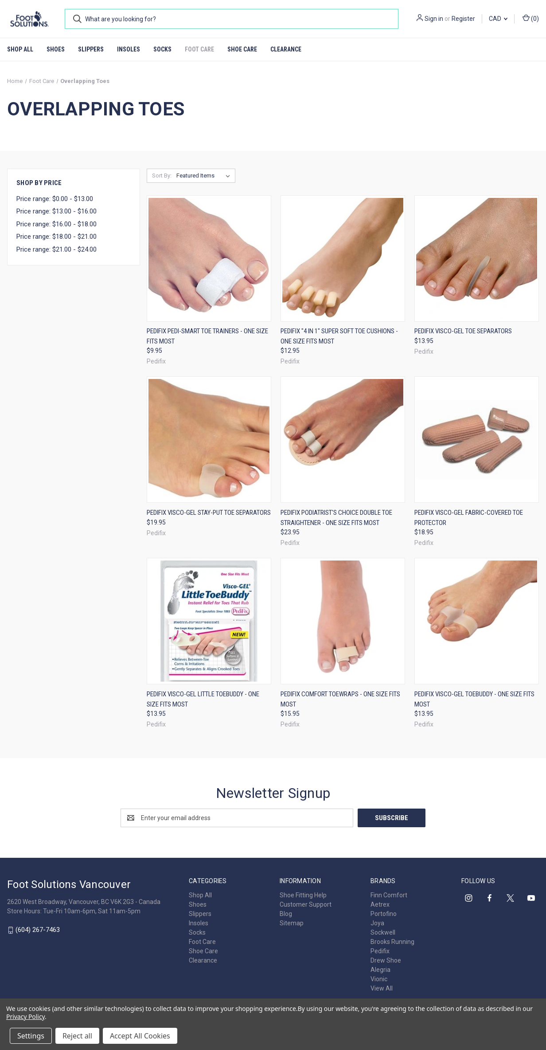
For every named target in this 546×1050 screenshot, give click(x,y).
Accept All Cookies (140, 1036)
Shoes (56, 49)
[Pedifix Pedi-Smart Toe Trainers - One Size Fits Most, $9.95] (208, 258)
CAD (498, 18)
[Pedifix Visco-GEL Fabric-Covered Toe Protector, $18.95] (476, 439)
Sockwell (382, 932)
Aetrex (380, 904)
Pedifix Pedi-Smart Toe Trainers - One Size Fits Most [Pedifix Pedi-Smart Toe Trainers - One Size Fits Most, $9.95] (207, 336)
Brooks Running (392, 941)
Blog (286, 913)
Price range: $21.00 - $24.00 (56, 249)
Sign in (434, 18)
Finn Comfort (388, 895)
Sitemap (292, 923)
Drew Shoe (385, 960)
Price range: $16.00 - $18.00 (56, 224)
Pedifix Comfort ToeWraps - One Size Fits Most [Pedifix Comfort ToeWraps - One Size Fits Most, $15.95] (340, 699)
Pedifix (380, 951)
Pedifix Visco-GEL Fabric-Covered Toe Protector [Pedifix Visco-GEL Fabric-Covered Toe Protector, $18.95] (468, 518)
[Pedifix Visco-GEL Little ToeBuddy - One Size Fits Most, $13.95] (208, 621)
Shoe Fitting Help (303, 895)
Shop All (20, 49)
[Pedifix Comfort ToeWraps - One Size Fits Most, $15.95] (342, 621)
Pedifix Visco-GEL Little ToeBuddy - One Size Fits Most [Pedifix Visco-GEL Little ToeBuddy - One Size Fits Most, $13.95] (203, 699)
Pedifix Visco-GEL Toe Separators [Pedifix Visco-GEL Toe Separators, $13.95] (463, 331)
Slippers (91, 49)
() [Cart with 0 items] (531, 18)
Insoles (128, 49)
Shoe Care (242, 49)
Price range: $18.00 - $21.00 (56, 237)
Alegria (380, 969)
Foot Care (199, 49)
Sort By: (162, 175)
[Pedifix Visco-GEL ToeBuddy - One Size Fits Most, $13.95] (476, 621)
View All (381, 988)
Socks (162, 49)
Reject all (77, 1036)
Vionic (378, 979)
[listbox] (205, 175)
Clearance (285, 49)
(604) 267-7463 (38, 930)
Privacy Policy (25, 1016)
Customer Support (306, 904)
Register (463, 18)
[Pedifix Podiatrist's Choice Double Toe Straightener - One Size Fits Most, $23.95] (342, 439)
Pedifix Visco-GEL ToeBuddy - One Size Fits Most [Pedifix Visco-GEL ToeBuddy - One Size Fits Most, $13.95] (474, 699)
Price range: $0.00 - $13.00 (54, 199)
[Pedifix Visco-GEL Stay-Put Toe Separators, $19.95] (208, 439)
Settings (30, 1036)
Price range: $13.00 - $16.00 (56, 211)
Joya (377, 923)
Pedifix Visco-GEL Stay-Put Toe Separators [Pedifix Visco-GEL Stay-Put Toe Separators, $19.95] (209, 513)
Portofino (383, 913)
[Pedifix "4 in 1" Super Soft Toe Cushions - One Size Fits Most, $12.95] (342, 258)
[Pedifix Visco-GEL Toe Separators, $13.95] (476, 258)
